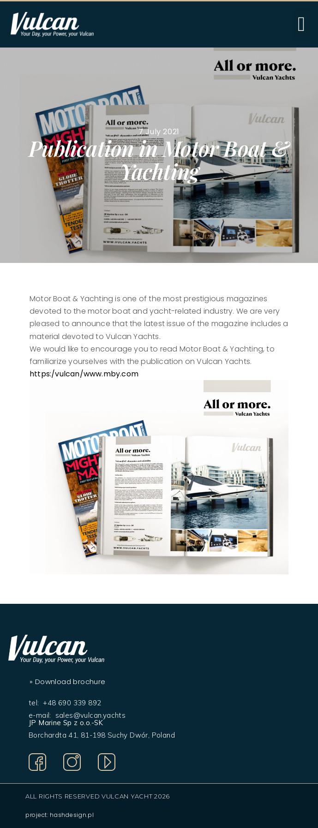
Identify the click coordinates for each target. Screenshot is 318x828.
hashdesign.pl (72, 815)
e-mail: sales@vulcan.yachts (77, 715)
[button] (301, 24)
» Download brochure (68, 681)
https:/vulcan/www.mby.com (84, 374)
